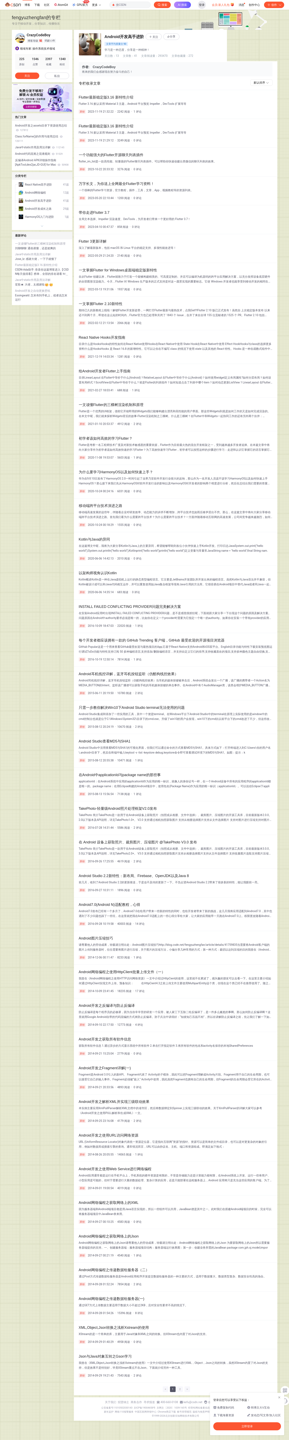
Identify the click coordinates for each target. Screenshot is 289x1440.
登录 (202, 4)
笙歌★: (20, 284)
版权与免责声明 (201, 1411)
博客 (27, 4)
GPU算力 (80, 3)
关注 (27, 75)
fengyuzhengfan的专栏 (36, 17)
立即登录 (247, 1426)
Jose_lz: (20, 259)
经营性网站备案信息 (199, 1407)
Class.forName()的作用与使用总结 (39, 138)
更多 (96, 4)
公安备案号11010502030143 (116, 1407)
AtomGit (61, 4)
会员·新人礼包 (223, 4)
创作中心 (254, 4)
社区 (47, 4)
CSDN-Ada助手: (25, 269)
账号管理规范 (184, 1411)
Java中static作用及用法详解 (39, 147)
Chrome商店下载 (167, 1411)
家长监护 (109, 1411)
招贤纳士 (123, 1402)
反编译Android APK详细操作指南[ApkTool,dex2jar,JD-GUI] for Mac (42, 162)
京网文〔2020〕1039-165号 (172, 1407)
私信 (57, 76)
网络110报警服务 (124, 1411)
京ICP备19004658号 (145, 1407)
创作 (274, 4)
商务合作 (136, 1402)
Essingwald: (23, 295)
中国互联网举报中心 (145, 1411)
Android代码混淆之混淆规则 (39, 153)
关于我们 (110, 1402)
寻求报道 (149, 1402)
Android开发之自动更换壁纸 (32, 290)
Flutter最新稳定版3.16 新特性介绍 (36, 265)
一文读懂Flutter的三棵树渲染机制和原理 (40, 243)
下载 (37, 4)
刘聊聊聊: (21, 248)
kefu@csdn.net (193, 1402)
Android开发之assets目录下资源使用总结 (41, 128)
